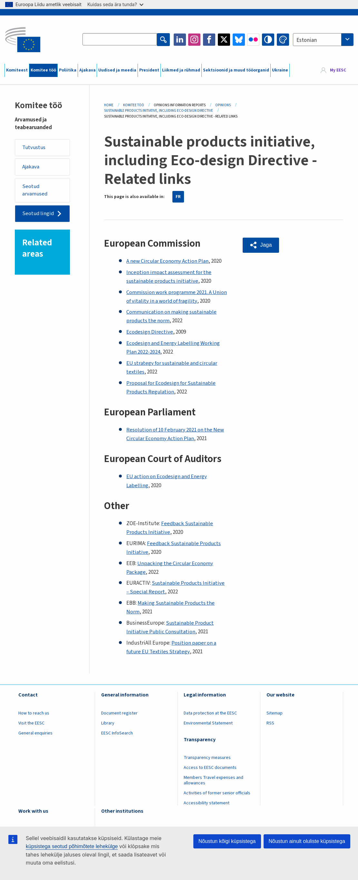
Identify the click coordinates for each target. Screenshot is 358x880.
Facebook (209, 39)
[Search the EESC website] (120, 39)
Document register (119, 713)
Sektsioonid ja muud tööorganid (236, 70)
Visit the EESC (31, 723)
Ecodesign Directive (149, 332)
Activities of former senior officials (217, 793)
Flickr (253, 39)
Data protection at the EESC (210, 713)
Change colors (283, 39)
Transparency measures (207, 757)
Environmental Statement (208, 723)
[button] (261, 245)
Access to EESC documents (210, 767)
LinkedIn (180, 39)
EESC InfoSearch (117, 733)
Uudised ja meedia (117, 70)
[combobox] (323, 39)
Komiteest (17, 70)
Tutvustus (35, 147)
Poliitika (67, 70)
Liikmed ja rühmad (181, 70)
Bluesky (239, 39)
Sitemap (274, 713)
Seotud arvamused (35, 190)
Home (108, 105)
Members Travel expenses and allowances (213, 780)
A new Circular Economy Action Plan (167, 261)
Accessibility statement (206, 803)
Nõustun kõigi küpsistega (227, 841)
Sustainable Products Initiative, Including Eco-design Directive (158, 110)
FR (178, 197)
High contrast (268, 39)
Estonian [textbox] (306, 40)
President (149, 70)
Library (107, 723)
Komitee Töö (133, 105)
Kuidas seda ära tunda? (115, 4)
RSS (270, 723)
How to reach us (33, 713)
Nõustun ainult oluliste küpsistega (307, 841)
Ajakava (87, 70)
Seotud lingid (39, 214)
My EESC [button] (338, 70)
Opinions (223, 105)
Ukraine (280, 70)
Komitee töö (43, 70)
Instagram (194, 39)
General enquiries (35, 733)
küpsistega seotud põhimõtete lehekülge (72, 846)
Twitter (224, 39)
